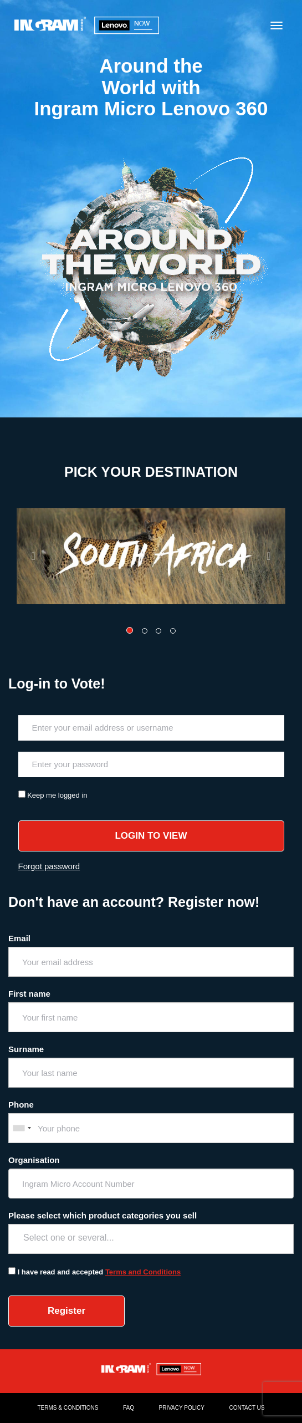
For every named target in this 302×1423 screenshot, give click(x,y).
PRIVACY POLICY (181, 1408)
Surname (26, 1049)
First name (29, 993)
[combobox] (21, 1128)
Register (66, 1310)
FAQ (128, 1408)
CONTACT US (246, 1408)
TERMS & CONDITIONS (68, 1408)
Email (19, 938)
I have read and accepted (61, 1272)
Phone (21, 1104)
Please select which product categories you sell (102, 1215)
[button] (37, 556)
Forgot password (49, 866)
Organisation (34, 1160)
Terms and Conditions (143, 1272)
